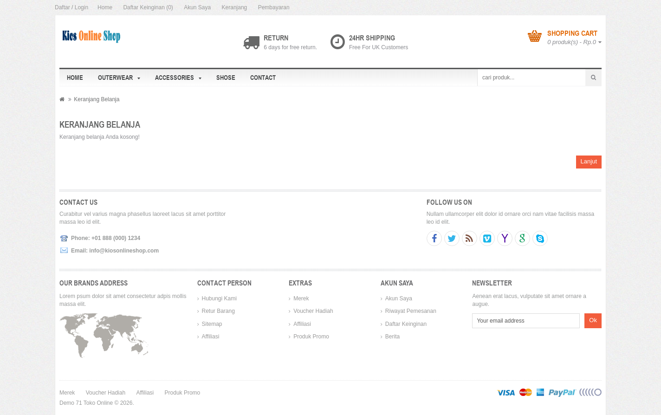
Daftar (62, 7)
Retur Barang (218, 311)
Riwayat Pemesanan (410, 311)
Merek (301, 298)
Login (81, 7)
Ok (593, 320)
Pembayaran (274, 7)
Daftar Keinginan (406, 324)
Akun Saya (197, 7)
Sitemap (212, 324)
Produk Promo (311, 336)
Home (104, 7)
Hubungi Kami (219, 298)
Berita (392, 336)
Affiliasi (211, 336)
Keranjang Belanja (96, 99)
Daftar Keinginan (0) (148, 7)
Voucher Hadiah (313, 311)
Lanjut (589, 161)
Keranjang (234, 7)
